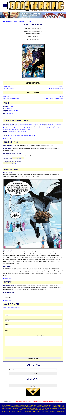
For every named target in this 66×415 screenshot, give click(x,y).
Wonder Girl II (56, 128)
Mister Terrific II (44, 126)
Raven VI (8, 128)
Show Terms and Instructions (11, 308)
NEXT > (61, 87)
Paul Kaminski (11, 114)
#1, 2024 (10, 88)
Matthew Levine (16, 112)
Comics (15, 21)
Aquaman (16, 124)
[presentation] (16, 353)
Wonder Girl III (7, 130)
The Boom (49, 128)
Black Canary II (49, 124)
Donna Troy (24, 126)
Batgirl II (30, 124)
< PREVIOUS (6, 87)
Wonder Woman (16, 130)
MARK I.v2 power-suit (18, 158)
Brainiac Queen (12, 131)
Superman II (42, 128)
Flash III (37, 126)
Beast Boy (41, 124)
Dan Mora (9, 108)
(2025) (9, 163)
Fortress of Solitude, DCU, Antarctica (18, 135)
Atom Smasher (24, 124)
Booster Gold (7, 126)
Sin (25, 128)
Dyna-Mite (31, 126)
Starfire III (29, 128)
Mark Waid (10, 106)
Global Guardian (21, 131)
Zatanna (23, 130)
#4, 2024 (56, 88)
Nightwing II (52, 126)
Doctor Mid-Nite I (16, 126)
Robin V (22, 128)
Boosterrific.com (7, 21)
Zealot (28, 130)
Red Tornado (15, 128)
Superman (36, 128)
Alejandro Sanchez (13, 110)
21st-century (31, 135)
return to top (7, 117)
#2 (25, 21)
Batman (36, 124)
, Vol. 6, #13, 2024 (53, 98)
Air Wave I (10, 124)
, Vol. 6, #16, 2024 (11, 98)
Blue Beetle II (57, 124)
